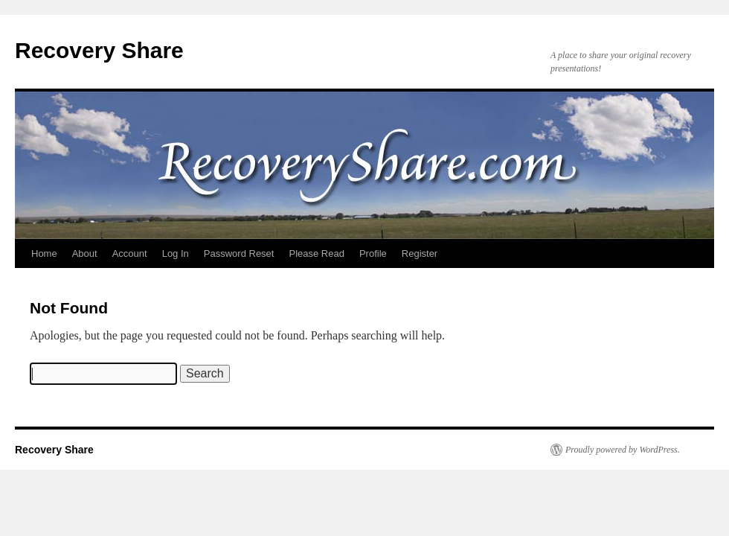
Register (419, 253)
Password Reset (239, 253)
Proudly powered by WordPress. (622, 449)
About (84, 253)
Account (129, 253)
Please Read (316, 253)
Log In (175, 253)
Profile (373, 253)
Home (44, 253)
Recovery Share (99, 50)
